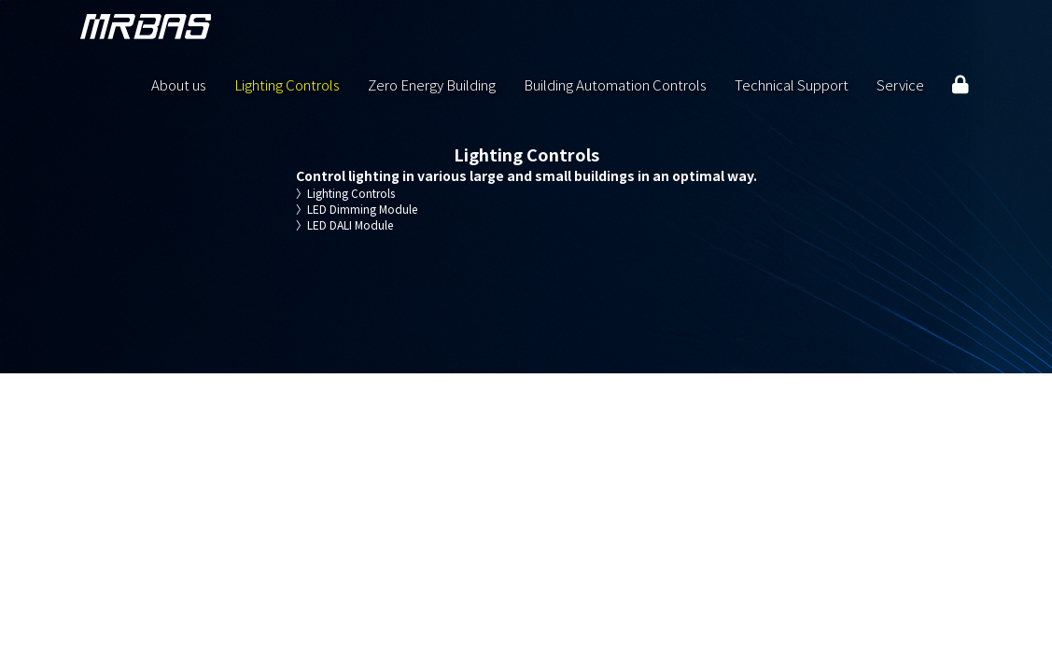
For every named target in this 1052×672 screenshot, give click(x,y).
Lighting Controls (287, 83)
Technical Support (792, 83)
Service (900, 83)
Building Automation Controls (615, 83)
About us (178, 83)
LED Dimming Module (356, 209)
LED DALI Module (344, 224)
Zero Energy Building (432, 83)
